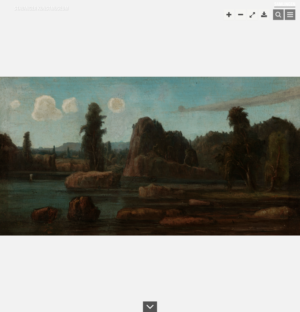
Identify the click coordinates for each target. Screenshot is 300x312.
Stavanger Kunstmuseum (41, 8)
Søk (278, 14)
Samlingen (284, 3)
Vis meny (290, 14)
